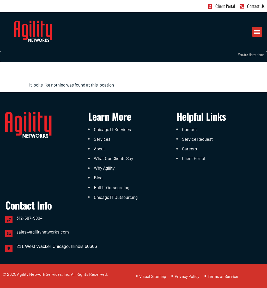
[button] (257, 32)
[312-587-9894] (9, 219)
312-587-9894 (29, 217)
